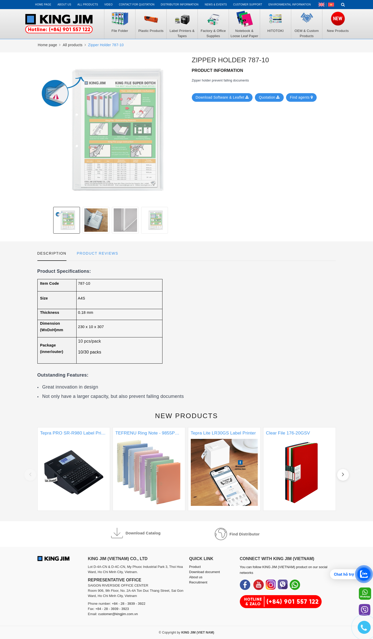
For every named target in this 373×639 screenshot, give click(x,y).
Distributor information (179, 4)
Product (195, 567)
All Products (87, 4)
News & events (216, 4)
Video (108, 4)
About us (64, 4)
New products (186, 416)
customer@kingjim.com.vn (118, 614)
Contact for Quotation (136, 4)
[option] (110, 129)
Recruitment (198, 582)
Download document (204, 572)
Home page (43, 4)
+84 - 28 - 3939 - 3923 (112, 609)
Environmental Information (289, 4)
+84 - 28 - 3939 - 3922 (128, 604)
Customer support (247, 4)
